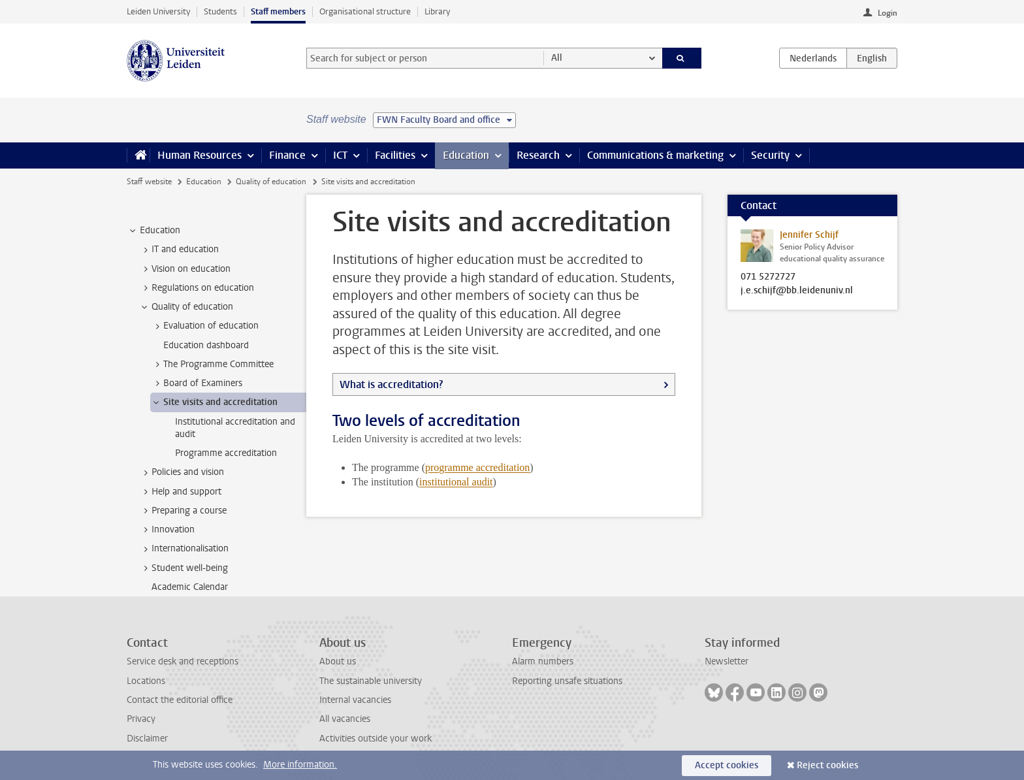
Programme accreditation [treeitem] (226, 453)
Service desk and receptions (182, 661)
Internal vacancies (355, 700)
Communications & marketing (655, 155)
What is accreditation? (391, 384)
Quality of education (271, 181)
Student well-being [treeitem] (183, 568)
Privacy (141, 719)
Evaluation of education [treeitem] (205, 326)
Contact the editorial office (179, 700)
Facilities (395, 155)
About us (337, 661)
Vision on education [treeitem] (185, 269)
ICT (340, 155)
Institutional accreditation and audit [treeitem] (235, 427)
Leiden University (158, 11)
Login (887, 13)
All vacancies (344, 719)
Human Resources (199, 155)
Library (437, 11)
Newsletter (726, 661)
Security (770, 155)
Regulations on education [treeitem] (196, 288)
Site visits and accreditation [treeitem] (214, 402)
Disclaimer (147, 738)
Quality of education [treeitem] (186, 307)
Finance (287, 155)
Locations (146, 681)
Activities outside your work (375, 738)
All (556, 58)
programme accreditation (477, 467)
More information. (300, 764)
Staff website (149, 181)
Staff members (278, 11)
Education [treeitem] (153, 230)
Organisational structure (365, 11)
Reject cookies (827, 765)
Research (538, 155)
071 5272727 (768, 277)
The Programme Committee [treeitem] (212, 364)
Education (466, 155)
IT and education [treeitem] (179, 249)
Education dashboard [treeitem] (206, 345)
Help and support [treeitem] (180, 491)
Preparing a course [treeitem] (183, 510)
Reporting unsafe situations (567, 681)
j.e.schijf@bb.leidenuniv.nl (797, 291)
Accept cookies (726, 765)
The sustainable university (370, 681)
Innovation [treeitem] (167, 529)
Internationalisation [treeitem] (184, 548)
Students (220, 11)
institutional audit (455, 481)
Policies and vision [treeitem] (181, 472)
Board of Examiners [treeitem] (196, 383)
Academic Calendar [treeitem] (190, 587)
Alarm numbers (542, 661)
